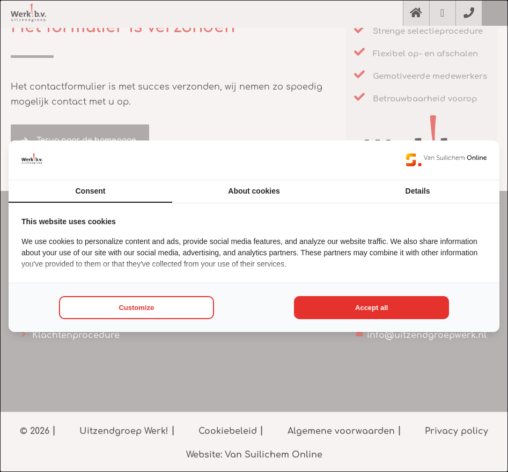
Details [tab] (418, 191)
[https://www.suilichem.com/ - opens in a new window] (446, 159)
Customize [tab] (136, 308)
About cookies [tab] (253, 191)
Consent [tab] (91, 191)
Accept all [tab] (371, 308)
